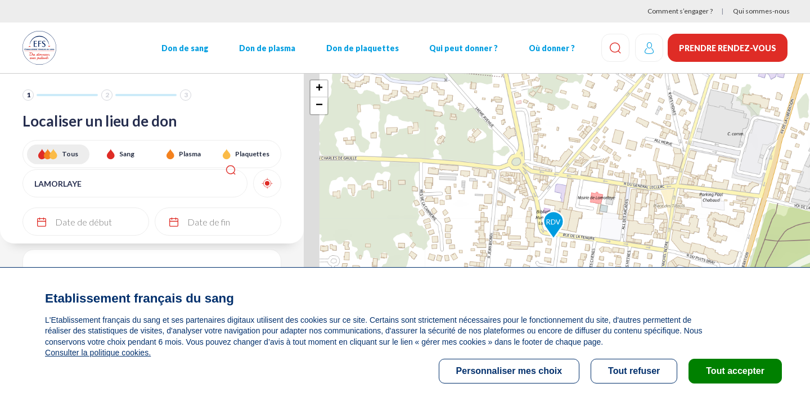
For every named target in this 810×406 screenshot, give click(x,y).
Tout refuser (634, 371)
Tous (70, 154)
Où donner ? (551, 48)
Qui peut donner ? (463, 48)
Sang (126, 154)
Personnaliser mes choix (509, 371)
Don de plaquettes (361, 48)
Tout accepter (735, 371)
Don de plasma (266, 48)
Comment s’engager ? (680, 11)
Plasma (190, 154)
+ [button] (319, 88)
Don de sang (184, 48)
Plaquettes (252, 154)
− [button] (319, 105)
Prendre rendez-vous (727, 48)
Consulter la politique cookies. (97, 352)
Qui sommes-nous (761, 11)
